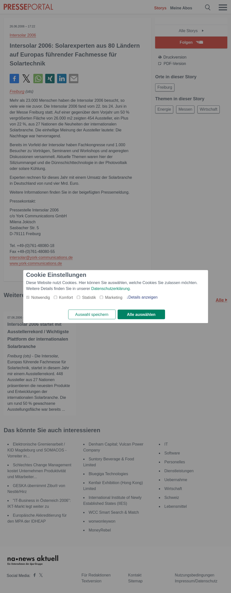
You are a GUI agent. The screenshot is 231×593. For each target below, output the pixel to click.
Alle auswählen (141, 314)
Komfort (66, 297)
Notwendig (40, 297)
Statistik (89, 297)
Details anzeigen (142, 297)
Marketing (113, 297)
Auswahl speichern (91, 314)
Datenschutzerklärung (110, 288)
